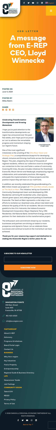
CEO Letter (28, 31)
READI (6, 395)
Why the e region (11, 356)
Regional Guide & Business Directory (19, 372)
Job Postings (9, 384)
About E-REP (9, 333)
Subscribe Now (28, 267)
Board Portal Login (11, 345)
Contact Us (8, 349)
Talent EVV (8, 391)
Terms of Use (9, 403)
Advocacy (8, 337)
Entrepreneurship (11, 368)
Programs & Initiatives (13, 341)
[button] (3, 109)
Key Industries (10, 360)
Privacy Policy (9, 399)
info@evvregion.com (14, 321)
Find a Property (10, 364)
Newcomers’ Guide (12, 380)
